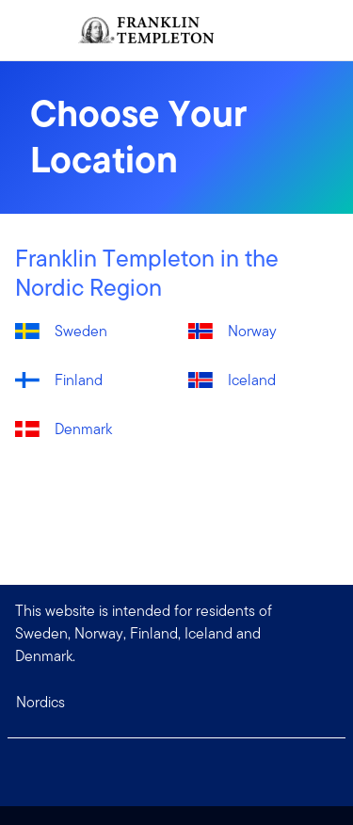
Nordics (40, 702)
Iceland (252, 380)
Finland (79, 380)
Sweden (81, 331)
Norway (252, 331)
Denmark (83, 429)
